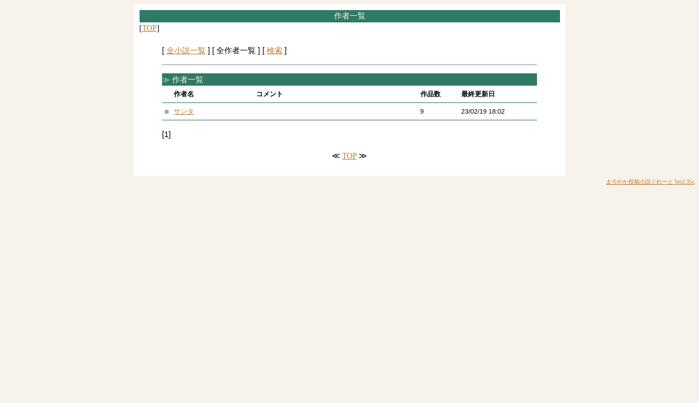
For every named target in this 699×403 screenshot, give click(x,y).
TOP (149, 28)
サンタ (184, 111)
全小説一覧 (186, 50)
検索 (275, 50)
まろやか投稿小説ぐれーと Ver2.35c (650, 182)
